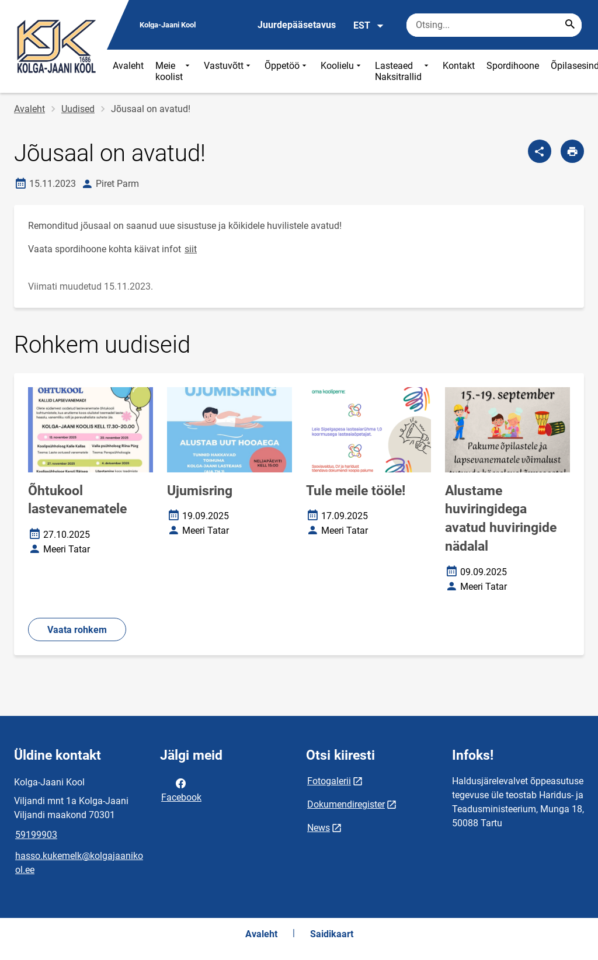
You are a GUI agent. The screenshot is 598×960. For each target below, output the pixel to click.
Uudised (78, 108)
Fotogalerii (329, 781)
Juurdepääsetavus (297, 24)
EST (368, 26)
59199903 (36, 834)
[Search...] (570, 25)
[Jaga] (539, 151)
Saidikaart (331, 934)
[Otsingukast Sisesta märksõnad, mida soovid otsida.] (494, 25)
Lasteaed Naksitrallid (403, 71)
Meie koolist (173, 71)
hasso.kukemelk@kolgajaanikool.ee (79, 862)
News (318, 827)
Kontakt (459, 65)
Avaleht (128, 65)
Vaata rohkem (77, 629)
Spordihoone (512, 65)
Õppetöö (287, 71)
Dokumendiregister (346, 804)
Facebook (181, 789)
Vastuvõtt (228, 71)
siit (191, 249)
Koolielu (342, 71)
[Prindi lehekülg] (572, 151)
